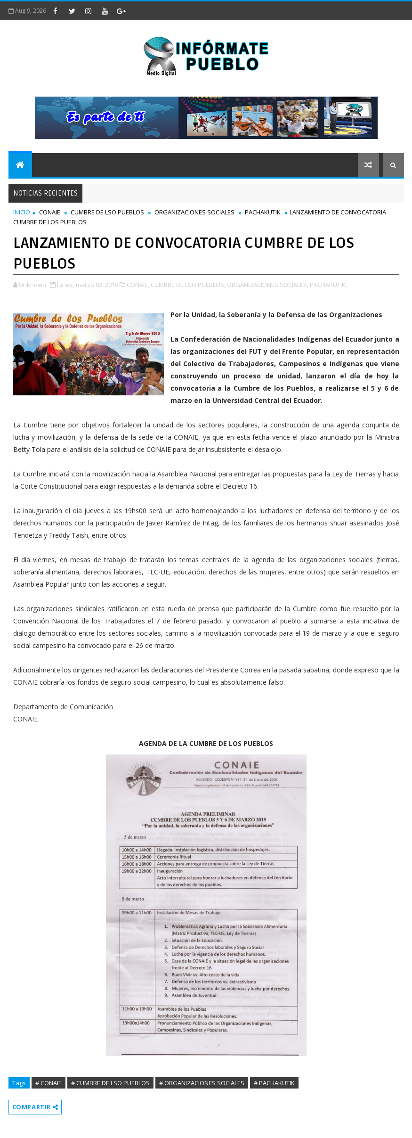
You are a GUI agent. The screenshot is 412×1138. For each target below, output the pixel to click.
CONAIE (49, 212)
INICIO (21, 212)
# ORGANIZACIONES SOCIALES (201, 1083)
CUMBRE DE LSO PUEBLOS (107, 212)
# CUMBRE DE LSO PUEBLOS (110, 1083)
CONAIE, (138, 284)
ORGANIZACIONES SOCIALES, (267, 284)
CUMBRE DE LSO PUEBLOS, (188, 284)
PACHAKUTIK (263, 212)
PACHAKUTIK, (328, 284)
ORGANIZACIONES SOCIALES (194, 212)
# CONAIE (48, 1083)
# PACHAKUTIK (274, 1083)
